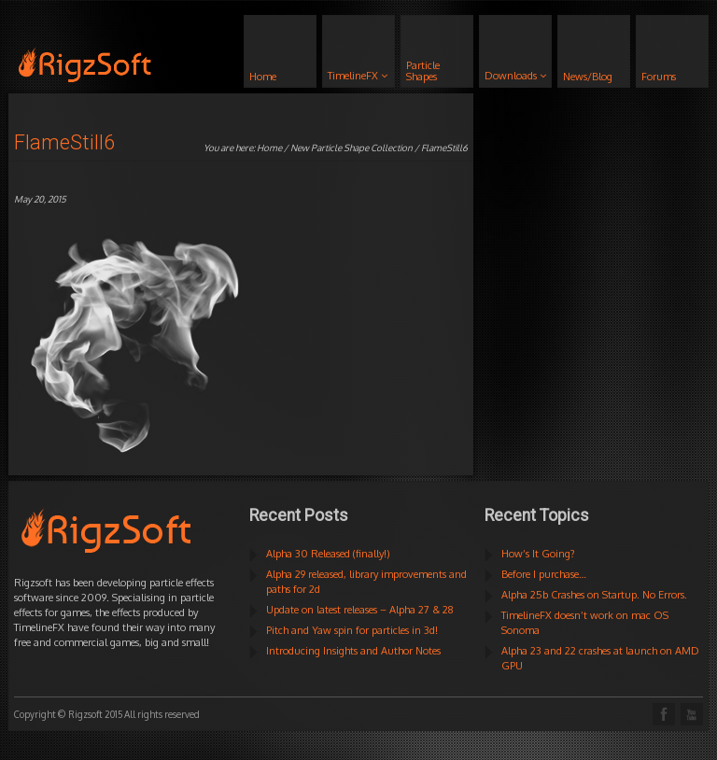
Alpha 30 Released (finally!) (328, 553)
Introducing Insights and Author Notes (353, 650)
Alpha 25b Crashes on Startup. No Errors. (594, 594)
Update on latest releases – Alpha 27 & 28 (360, 609)
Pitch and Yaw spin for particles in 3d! (352, 630)
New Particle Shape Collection (351, 147)
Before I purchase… (543, 574)
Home (269, 147)
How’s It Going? (538, 553)
